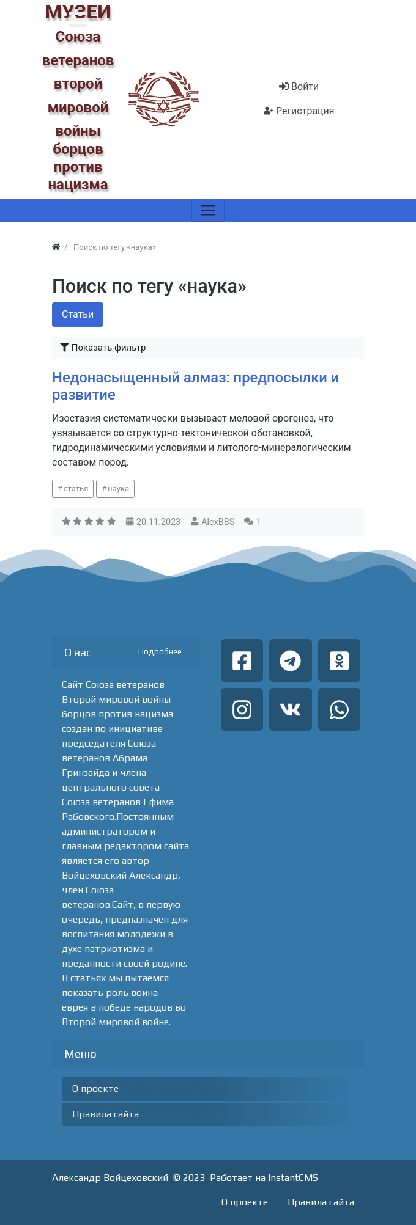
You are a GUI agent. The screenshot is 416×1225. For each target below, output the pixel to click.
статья (76, 488)
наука (118, 488)
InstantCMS (293, 1177)
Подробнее (160, 651)
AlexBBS (217, 522)
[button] (78, 19)
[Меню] (208, 210)
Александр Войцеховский (110, 1177)
